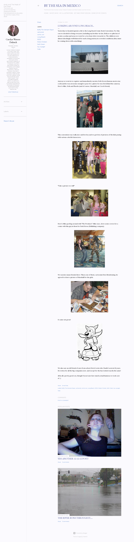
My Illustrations (66, 13)
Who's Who (54, 13)
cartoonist (40, 32)
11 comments (65, 521)
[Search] (120, 5)
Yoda (38, 49)
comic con (40, 34)
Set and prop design (82, 13)
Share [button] (39, 22)
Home (46, 13)
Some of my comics (98, 13)
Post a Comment (63, 400)
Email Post (65, 385)
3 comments (65, 462)
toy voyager (41, 47)
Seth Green (41, 44)
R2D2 (39, 39)
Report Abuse (9, 121)
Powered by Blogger (80, 533)
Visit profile (13, 92)
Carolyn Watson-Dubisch (13, 41)
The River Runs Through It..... (75, 517)
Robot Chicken (42, 42)
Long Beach (41, 37)
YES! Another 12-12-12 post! (73, 458)
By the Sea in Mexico (62, 5)
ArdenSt (85, 536)
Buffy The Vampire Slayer (45, 30)
